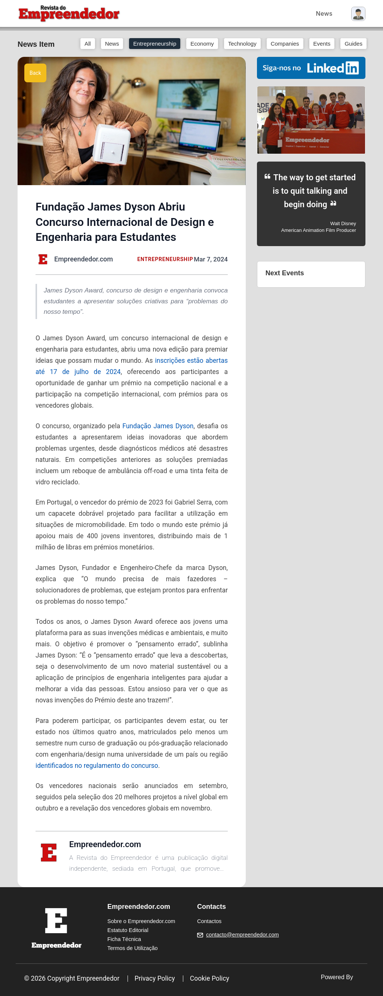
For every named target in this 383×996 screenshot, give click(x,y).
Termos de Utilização (132, 948)
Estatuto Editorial (127, 930)
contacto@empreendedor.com (242, 935)
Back (35, 73)
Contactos (209, 921)
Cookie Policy (209, 978)
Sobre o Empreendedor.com (141, 921)
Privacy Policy (155, 978)
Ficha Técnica (124, 939)
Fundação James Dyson (157, 426)
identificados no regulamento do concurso (97, 765)
